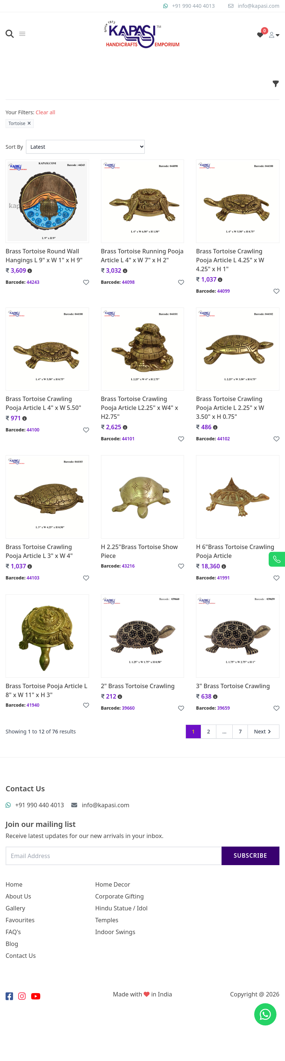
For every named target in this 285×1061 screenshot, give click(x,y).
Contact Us (21, 956)
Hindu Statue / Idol (121, 908)
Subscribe (250, 855)
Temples (106, 920)
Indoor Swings (115, 932)
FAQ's (13, 932)
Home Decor (112, 884)
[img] (22, 34)
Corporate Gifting (119, 896)
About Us (18, 896)
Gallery (15, 908)
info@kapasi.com (258, 5)
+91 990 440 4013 (193, 5)
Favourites (20, 920)
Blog (12, 944)
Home (14, 884)
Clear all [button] (45, 112)
